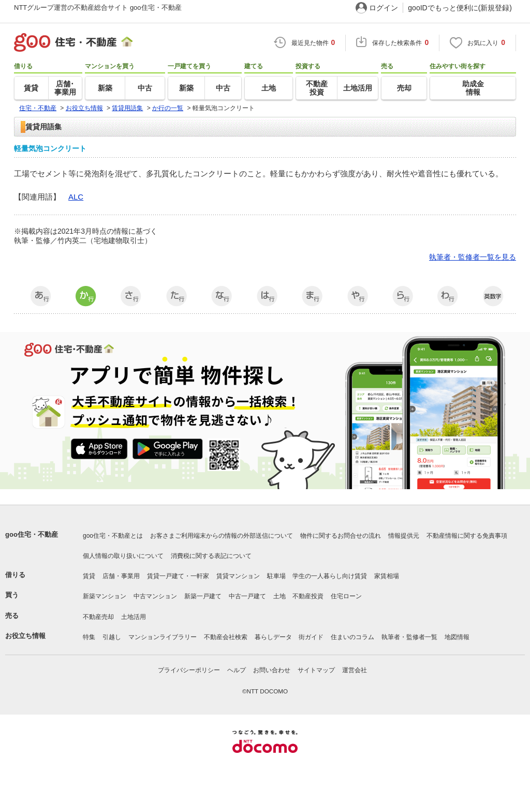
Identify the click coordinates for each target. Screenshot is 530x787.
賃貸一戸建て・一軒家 (178, 576)
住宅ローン (346, 596)
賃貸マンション (238, 576)
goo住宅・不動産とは (113, 535)
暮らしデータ (273, 637)
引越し (111, 637)
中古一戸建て (247, 596)
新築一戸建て (203, 596)
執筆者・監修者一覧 (409, 637)
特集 (89, 637)
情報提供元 (403, 535)
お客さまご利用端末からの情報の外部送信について (221, 535)
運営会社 (354, 670)
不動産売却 (98, 616)
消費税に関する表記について (211, 555)
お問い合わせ (271, 670)
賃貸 (89, 576)
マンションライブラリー (162, 637)
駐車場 (276, 576)
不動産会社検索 (225, 637)
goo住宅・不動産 (31, 534)
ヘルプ (236, 670)
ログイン (383, 8)
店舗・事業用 (121, 576)
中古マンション (155, 596)
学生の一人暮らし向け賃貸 (329, 576)
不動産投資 (307, 596)
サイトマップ (316, 670)
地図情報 (457, 637)
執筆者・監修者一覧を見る (472, 257)
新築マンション (104, 596)
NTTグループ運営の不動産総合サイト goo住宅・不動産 (98, 7)
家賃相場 (386, 576)
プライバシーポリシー (189, 670)
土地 (279, 596)
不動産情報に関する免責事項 (466, 535)
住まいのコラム (352, 637)
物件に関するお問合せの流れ (340, 535)
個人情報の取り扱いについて (123, 555)
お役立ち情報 (25, 636)
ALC (75, 196)
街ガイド (311, 637)
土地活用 (133, 616)
